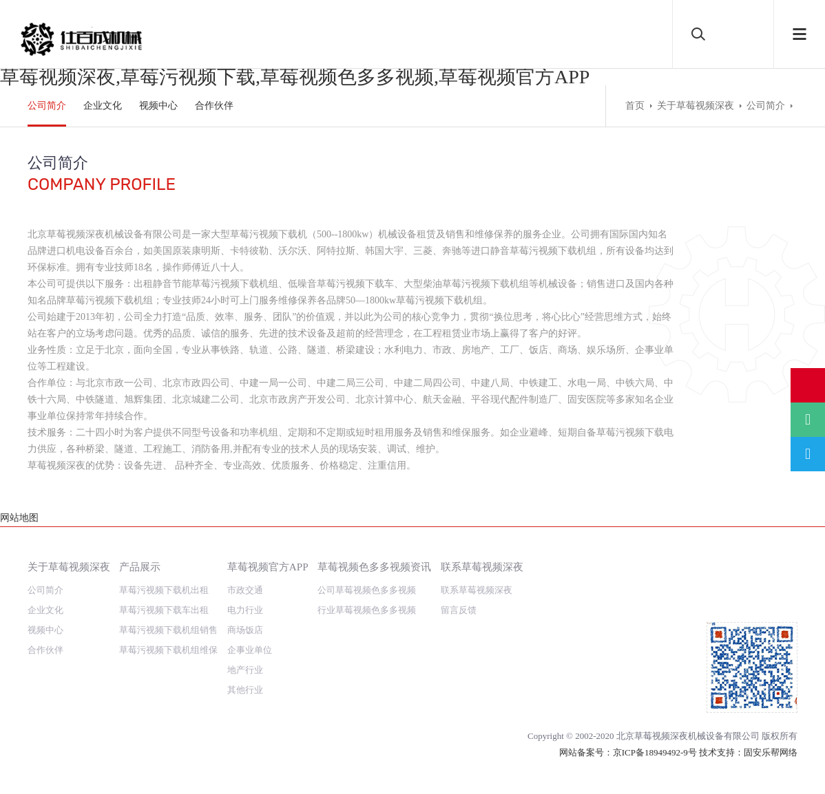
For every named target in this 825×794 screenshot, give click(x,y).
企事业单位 (249, 633)
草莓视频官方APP (268, 550)
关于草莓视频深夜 (695, 105)
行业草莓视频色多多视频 (366, 593)
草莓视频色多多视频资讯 (374, 550)
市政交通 (245, 573)
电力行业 (245, 593)
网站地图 (19, 785)
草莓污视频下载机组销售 (168, 613)
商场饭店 (245, 613)
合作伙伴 (214, 105)
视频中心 (158, 105)
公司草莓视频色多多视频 (366, 573)
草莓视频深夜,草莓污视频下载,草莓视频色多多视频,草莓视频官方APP (294, 76)
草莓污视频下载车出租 (164, 593)
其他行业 (245, 673)
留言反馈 (459, 593)
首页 (635, 105)
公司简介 (47, 105)
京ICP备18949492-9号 (655, 736)
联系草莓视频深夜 (482, 550)
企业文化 (102, 105)
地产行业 (245, 653)
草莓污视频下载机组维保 (168, 633)
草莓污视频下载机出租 (164, 573)
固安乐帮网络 (770, 736)
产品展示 (139, 550)
